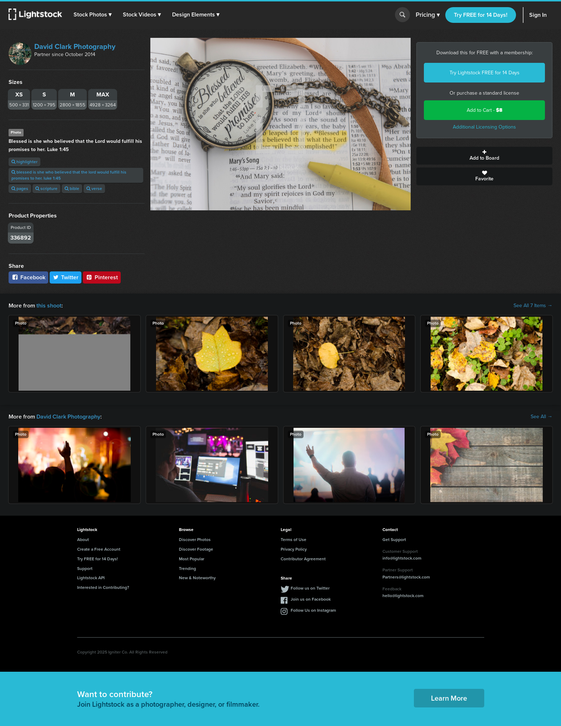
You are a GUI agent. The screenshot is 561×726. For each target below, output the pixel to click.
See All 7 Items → (533, 305)
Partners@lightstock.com (406, 577)
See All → (541, 416)
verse (94, 188)
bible (72, 188)
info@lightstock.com (401, 558)
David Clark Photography (74, 46)
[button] (92, 14)
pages (19, 188)
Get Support (394, 539)
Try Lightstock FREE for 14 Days (485, 72)
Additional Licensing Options (484, 127)
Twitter (65, 277)
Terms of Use (293, 539)
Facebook (28, 277)
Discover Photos (195, 539)
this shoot (48, 305)
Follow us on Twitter (310, 588)
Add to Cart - (484, 110)
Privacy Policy (294, 549)
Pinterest (102, 277)
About (83, 539)
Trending (187, 568)
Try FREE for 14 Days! (480, 15)
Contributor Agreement (303, 559)
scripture (46, 188)
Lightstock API (91, 578)
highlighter (24, 162)
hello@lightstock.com (403, 595)
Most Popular (191, 559)
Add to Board (484, 156)
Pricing (428, 15)
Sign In (538, 15)
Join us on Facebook (311, 599)
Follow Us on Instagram (313, 610)
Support (84, 568)
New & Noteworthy (197, 578)
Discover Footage (196, 549)
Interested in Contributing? (103, 587)
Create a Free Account (98, 549)
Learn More (449, 698)
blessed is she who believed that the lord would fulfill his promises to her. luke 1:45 (68, 175)
